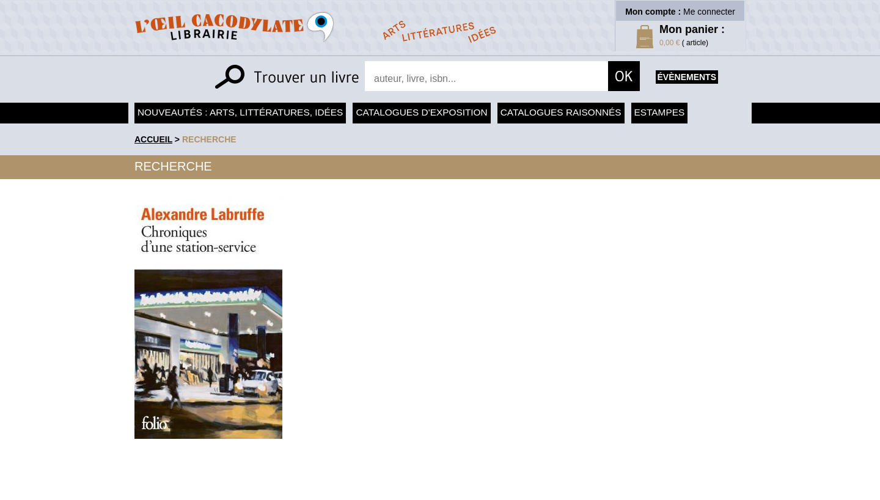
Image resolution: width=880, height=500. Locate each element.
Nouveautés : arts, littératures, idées (240, 112)
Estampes (659, 112)
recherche (209, 139)
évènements (687, 77)
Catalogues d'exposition (421, 112)
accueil (153, 139)
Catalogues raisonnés (561, 112)
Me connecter (709, 12)
